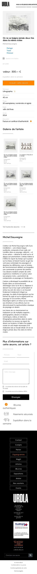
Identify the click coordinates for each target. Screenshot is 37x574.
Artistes (18, 464)
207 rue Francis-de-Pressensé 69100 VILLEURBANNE (18, 543)
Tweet (9, 51)
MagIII (18, 459)
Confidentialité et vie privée (18, 565)
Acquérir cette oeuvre (18, 83)
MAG (18, 4)
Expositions (18, 474)
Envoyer (16, 397)
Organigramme (18, 454)
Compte (18, 445)
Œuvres (29, 4)
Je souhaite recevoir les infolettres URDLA (16, 391)
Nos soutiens (18, 483)
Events (18, 488)
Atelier (23, 4)
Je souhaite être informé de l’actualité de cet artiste (15, 387)
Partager (10, 48)
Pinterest (10, 53)
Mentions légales (18, 571)
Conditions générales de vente (18, 568)
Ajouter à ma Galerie (10, 58)
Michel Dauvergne (13, 237)
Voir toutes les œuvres (14, 227)
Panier (18, 450)
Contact (18, 440)
